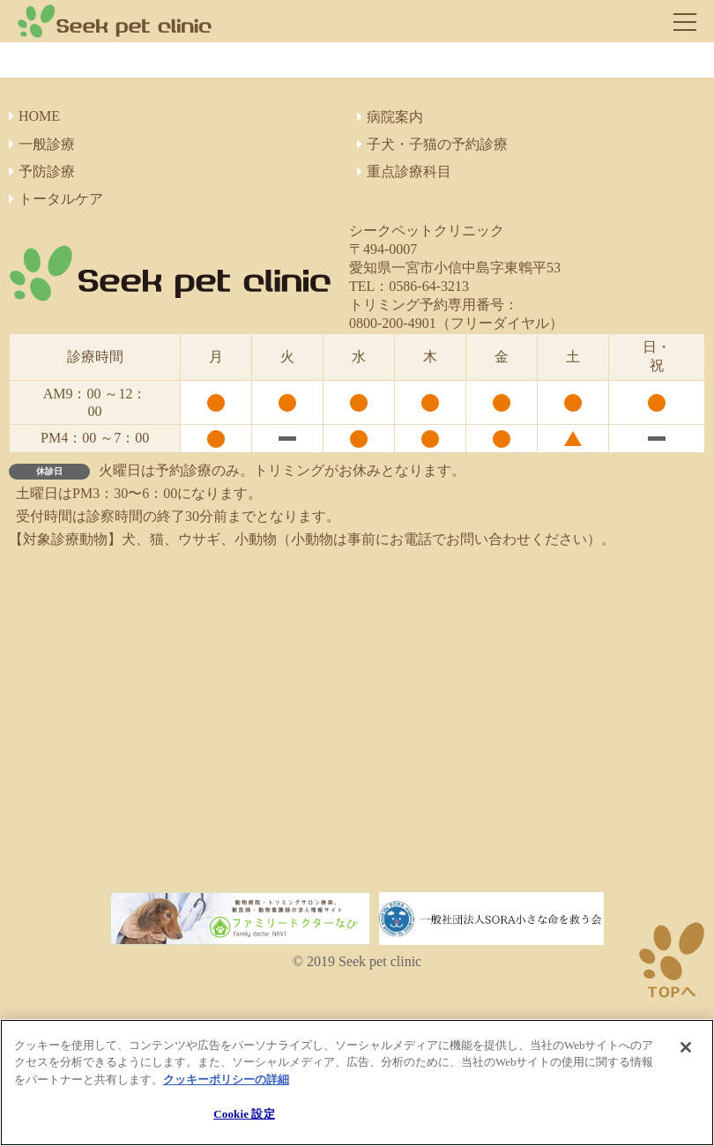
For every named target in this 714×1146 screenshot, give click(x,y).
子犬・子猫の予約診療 (432, 144)
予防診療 (42, 171)
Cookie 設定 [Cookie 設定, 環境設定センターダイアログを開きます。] (243, 1113)
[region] (357, 1082)
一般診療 (42, 144)
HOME (34, 115)
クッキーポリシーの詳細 (226, 1079)
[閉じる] (685, 1047)
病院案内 (390, 116)
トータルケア (56, 198)
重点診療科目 (404, 171)
